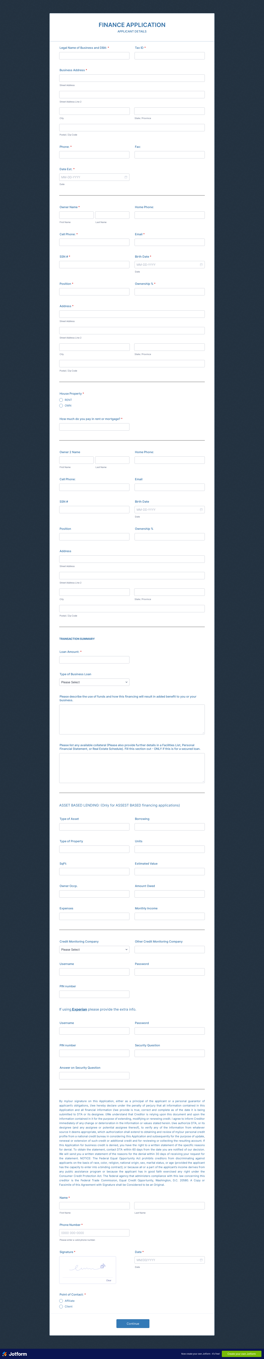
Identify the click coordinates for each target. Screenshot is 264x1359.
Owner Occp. (69, 886)
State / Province (143, 118)
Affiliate (70, 1301)
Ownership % (145, 284)
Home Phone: (144, 207)
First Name (65, 222)
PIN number (68, 986)
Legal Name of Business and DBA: (84, 48)
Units (138, 841)
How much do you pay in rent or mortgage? (91, 419)
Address (67, 306)
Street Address (67, 85)
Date (62, 184)
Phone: (66, 147)
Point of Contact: (73, 1294)
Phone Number (71, 1225)
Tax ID (140, 48)
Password (142, 964)
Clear (108, 1280)
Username (67, 964)
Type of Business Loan (75, 674)
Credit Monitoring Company (79, 941)
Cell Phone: (69, 234)
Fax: (138, 147)
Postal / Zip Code (68, 134)
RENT (68, 400)
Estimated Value (146, 863)
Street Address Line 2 (70, 101)
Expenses (66, 908)
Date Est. (67, 169)
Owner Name (70, 207)
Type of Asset (69, 819)
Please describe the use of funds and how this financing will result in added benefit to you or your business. (128, 698)
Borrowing (142, 819)
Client (68, 1306)
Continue (133, 1323)
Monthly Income (146, 908)
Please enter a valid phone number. (77, 1240)
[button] (125, 177)
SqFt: (63, 863)
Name (65, 1197)
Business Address (73, 70)
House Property (72, 393)
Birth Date (143, 256)
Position (66, 284)
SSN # (65, 256)
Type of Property (71, 841)
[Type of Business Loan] (94, 682)
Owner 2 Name (70, 452)
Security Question (147, 1045)
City (62, 118)
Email (140, 234)
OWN (68, 405)
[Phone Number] (94, 1233)
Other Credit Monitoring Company (159, 941)
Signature (67, 1252)
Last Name (101, 222)
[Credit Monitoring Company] (94, 949)
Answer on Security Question (80, 1067)
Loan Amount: (71, 652)
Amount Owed (145, 886)
